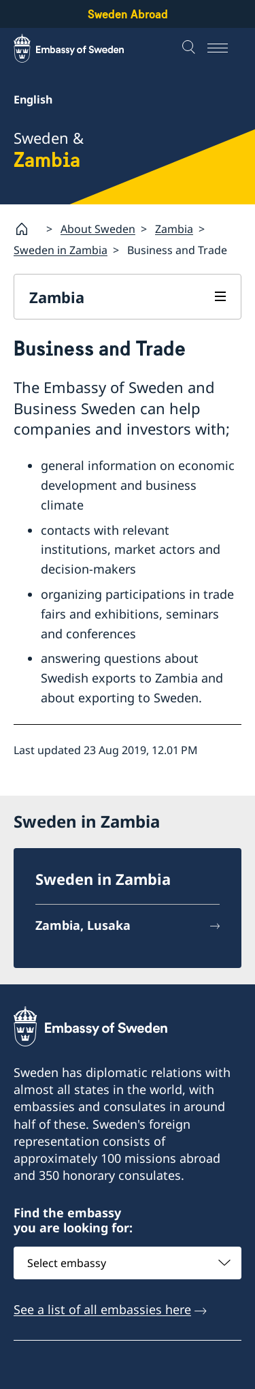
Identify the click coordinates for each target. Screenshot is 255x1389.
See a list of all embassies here (102, 1308)
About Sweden (98, 228)
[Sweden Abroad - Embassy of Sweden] (82, 48)
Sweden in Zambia (60, 250)
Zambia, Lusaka (83, 925)
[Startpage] (27, 229)
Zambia (174, 228)
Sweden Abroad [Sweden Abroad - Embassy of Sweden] (128, 14)
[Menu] (224, 48)
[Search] (190, 48)
